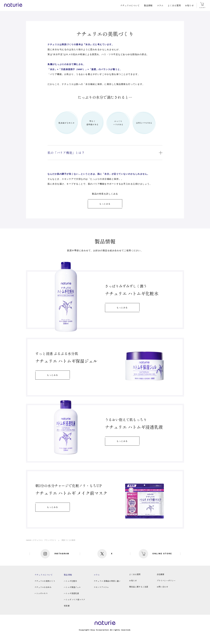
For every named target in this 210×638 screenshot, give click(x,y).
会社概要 (160, 574)
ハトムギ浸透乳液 (71, 593)
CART (203, 5)
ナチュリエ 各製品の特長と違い (107, 581)
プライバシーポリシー (166, 580)
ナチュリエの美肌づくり (44, 581)
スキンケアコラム (101, 587)
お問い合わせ (162, 586)
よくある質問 (174, 5)
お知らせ (189, 5)
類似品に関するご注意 (138, 586)
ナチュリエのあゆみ (42, 587)
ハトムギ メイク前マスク (74, 599)
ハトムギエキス (41, 593)
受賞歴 (66, 605)
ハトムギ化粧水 (70, 581)
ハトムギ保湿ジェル (72, 587)
